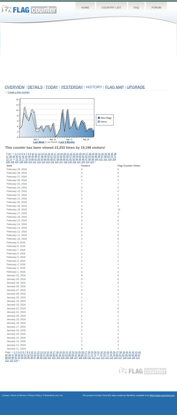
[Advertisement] (88, 55)
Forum (156, 7)
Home (85, 7)
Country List (111, 7)
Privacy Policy (34, 395)
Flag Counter (29, 9)
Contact (5, 395)
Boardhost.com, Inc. (54, 395)
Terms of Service (18, 395)
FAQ (136, 7)
